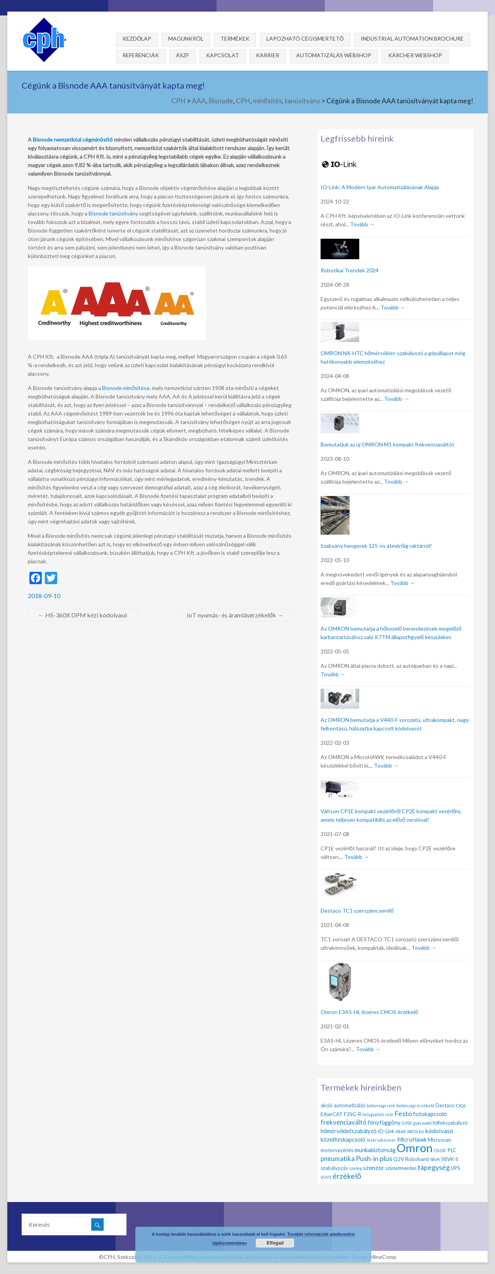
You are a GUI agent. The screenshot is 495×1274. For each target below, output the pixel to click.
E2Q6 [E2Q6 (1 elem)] (461, 1105)
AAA (199, 101)
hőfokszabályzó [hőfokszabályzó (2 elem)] (450, 1123)
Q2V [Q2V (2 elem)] (398, 1159)
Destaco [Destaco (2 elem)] (444, 1105)
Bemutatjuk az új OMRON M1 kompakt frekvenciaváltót (387, 444)
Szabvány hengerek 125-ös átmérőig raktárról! (376, 545)
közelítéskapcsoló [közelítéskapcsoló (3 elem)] (343, 1139)
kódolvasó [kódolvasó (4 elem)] (439, 1130)
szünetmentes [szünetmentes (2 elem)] (400, 1168)
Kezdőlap (137, 38)
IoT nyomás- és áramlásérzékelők (235, 615)
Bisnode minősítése (126, 388)
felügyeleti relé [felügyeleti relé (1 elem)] (377, 1114)
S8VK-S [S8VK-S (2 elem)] (449, 1159)
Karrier (267, 55)
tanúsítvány (302, 101)
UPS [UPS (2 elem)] (455, 1168)
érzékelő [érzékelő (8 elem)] (347, 1175)
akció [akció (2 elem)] (327, 1105)
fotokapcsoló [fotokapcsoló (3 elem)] (430, 1113)
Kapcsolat (222, 55)
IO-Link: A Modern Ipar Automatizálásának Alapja (380, 187)
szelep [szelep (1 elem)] (355, 1168)
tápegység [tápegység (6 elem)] (434, 1167)
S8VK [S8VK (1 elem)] (435, 1159)
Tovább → (362, 224)
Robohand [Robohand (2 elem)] (417, 1159)
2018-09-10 (44, 595)
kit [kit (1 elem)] (421, 1131)
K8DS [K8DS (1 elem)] (412, 1131)
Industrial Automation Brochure (412, 38)
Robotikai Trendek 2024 (350, 270)
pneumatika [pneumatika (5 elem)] (338, 1158)
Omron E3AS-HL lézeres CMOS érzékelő (369, 1012)
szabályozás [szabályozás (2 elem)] (334, 1168)
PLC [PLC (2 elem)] (452, 1150)
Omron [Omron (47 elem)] (415, 1147)
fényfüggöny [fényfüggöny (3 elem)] (384, 1122)
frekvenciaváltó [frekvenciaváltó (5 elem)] (344, 1122)
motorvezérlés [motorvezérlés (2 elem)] (337, 1150)
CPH (178, 101)
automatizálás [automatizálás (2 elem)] (349, 1105)
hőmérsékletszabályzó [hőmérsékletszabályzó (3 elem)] (349, 1130)
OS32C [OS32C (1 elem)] (440, 1150)
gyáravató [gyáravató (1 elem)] (422, 1122)
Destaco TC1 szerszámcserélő (357, 910)
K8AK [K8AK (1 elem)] (401, 1131)
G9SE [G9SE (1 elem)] (407, 1122)
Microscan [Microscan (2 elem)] (439, 1140)
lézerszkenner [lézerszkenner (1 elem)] (381, 1139)
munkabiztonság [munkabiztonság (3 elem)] (375, 1149)
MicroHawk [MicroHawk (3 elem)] (412, 1139)
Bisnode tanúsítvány (113, 213)
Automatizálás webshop (333, 55)
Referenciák (141, 55)
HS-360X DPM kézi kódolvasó (82, 615)
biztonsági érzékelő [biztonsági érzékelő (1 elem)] (415, 1105)
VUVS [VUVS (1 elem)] (326, 1177)
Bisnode (220, 101)
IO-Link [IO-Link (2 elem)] (386, 1131)
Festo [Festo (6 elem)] (403, 1113)
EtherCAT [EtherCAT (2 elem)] (332, 1114)
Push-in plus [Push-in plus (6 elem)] (374, 1158)
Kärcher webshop (415, 55)
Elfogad (274, 1243)
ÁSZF (182, 55)
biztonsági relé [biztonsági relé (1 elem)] (381, 1105)
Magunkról (185, 38)
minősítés (267, 101)
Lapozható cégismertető (305, 38)
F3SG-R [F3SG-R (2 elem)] (352, 1114)
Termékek (234, 38)
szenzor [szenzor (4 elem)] (373, 1167)
